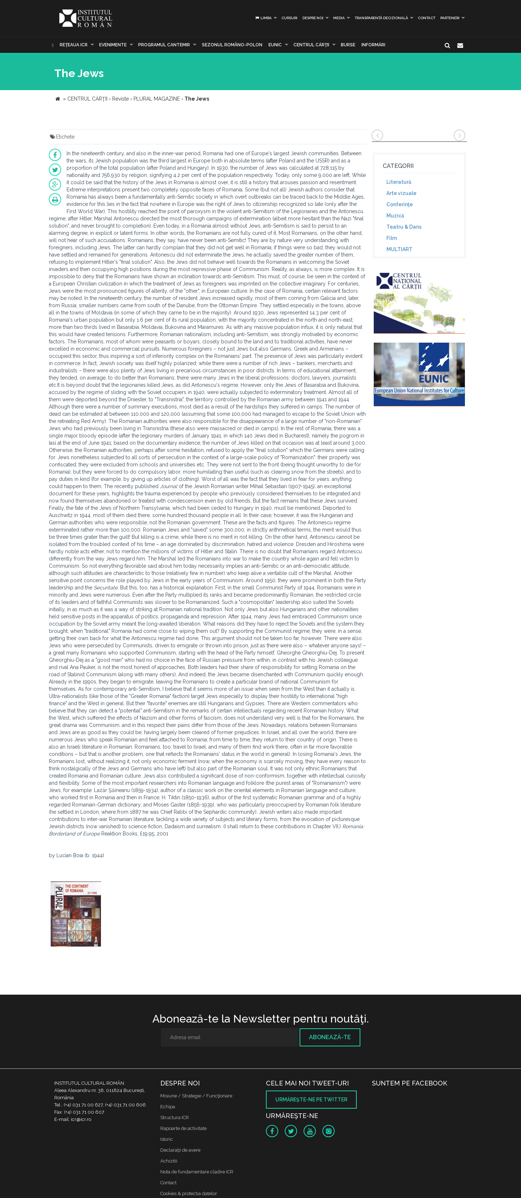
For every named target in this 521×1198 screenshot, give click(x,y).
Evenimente (113, 44)
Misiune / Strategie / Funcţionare (196, 1095)
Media (339, 18)
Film (391, 238)
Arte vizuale (401, 193)
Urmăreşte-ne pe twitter (311, 1099)
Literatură (398, 182)
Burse (348, 44)
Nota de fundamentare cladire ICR (196, 1171)
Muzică (395, 216)
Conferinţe (399, 204)
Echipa (167, 1106)
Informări (373, 44)
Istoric (166, 1139)
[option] (76, 914)
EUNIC (275, 44)
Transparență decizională (381, 18)
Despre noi (312, 18)
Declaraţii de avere (180, 1150)
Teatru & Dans (404, 227)
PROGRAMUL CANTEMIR (164, 44)
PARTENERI (449, 18)
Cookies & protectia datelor (188, 1193)
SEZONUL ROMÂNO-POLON (232, 44)
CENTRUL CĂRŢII (311, 44)
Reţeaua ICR (74, 44)
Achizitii (168, 1161)
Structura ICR (174, 1117)
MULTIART (399, 249)
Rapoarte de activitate (183, 1128)
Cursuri (289, 18)
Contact (426, 18)
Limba (263, 18)
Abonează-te (330, 1037)
